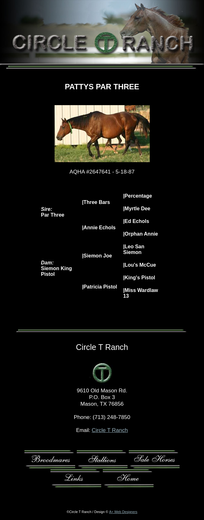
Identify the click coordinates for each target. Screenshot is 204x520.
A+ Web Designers (123, 512)
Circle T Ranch (110, 430)
